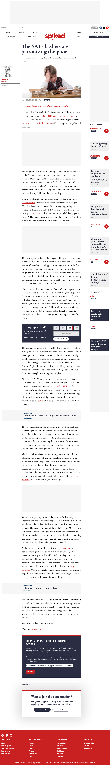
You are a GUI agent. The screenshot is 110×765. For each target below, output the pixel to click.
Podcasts (11, 37)
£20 (70, 328)
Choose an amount (66, 334)
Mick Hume (60, 754)
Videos (35, 33)
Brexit (93, 131)
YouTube (107, 28)
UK (92, 226)
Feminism (32, 751)
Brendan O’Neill (61, 743)
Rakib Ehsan (95, 224)
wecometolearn (36, 629)
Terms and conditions (7, 748)
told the (37, 213)
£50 (76, 328)
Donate (93, 328)
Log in (94, 28)
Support (30, 672)
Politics (47, 100)
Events (78, 33)
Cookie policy (5, 754)
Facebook (100, 28)
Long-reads (32, 37)
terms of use (49, 763)
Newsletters (98, 33)
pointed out (65, 548)
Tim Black (60, 756)
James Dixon (95, 156)
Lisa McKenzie (95, 191)
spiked (92, 326)
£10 (63, 328)
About (3, 743)
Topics (7, 33)
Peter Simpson (96, 259)
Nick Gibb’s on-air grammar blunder (59, 116)
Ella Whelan (60, 751)
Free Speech (33, 754)
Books (78, 37)
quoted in (60, 386)
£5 (56, 328)
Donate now (59, 339)
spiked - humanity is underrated (55, 36)
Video (92, 296)
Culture (31, 746)
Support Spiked (6, 746)
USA (30, 756)
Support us (99, 37)
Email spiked (88, 748)
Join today (42, 710)
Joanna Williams (62, 748)
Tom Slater (60, 746)
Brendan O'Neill (96, 129)
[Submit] (22, 27)
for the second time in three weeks (37, 123)
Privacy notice (5, 751)
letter (28, 202)
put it (40, 400)
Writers (21, 33)
